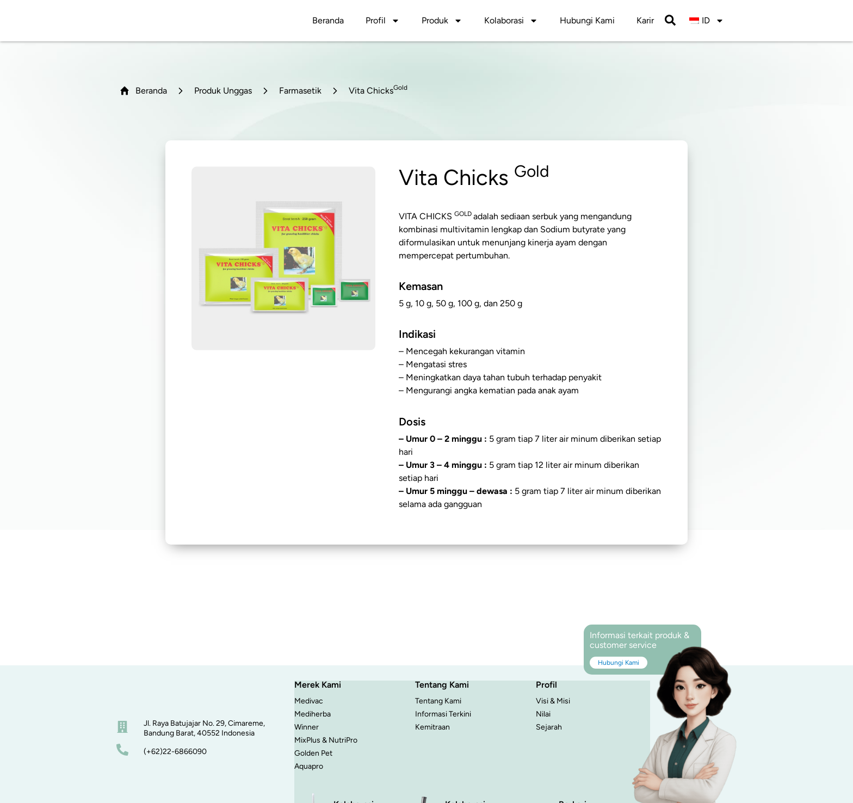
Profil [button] (383, 22)
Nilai (543, 716)
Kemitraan (432, 729)
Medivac (308, 703)
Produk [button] (442, 22)
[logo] (162, 22)
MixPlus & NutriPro (325, 743)
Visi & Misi (553, 703)
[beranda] (161, 697)
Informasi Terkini (443, 716)
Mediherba (312, 716)
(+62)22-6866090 (175, 754)
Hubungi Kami (587, 22)
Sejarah (549, 729)
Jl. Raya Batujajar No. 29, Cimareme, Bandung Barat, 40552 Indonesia (204, 730)
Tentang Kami (438, 703)
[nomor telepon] (122, 752)
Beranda (328, 22)
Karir (645, 22)
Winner (306, 729)
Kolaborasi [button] (511, 22)
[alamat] (122, 730)
